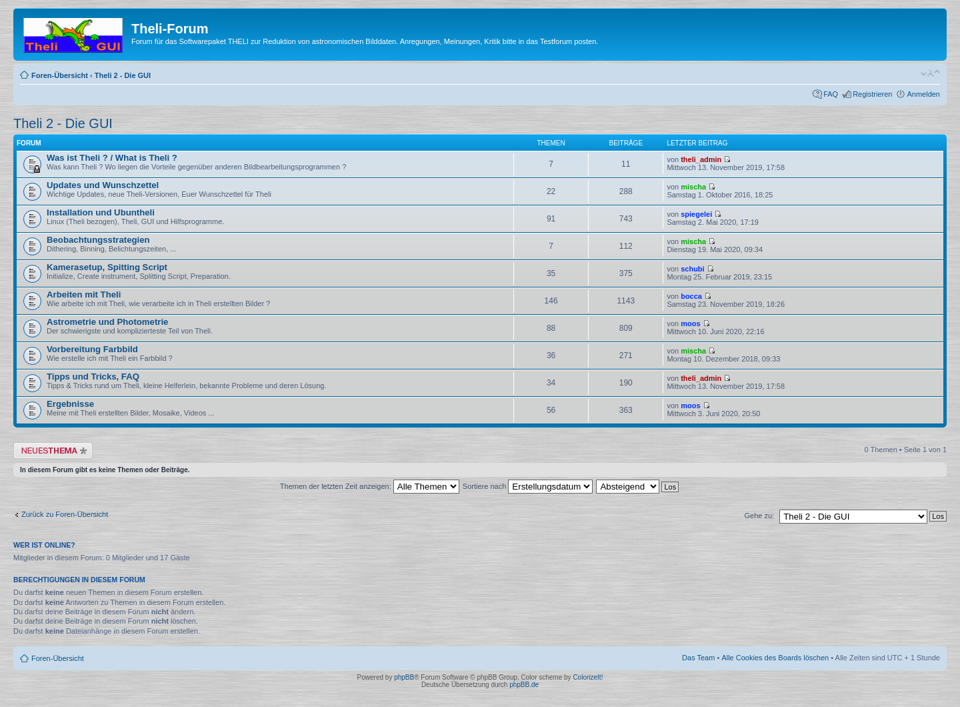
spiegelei (696, 214)
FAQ (830, 94)
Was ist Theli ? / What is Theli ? (112, 158)
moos (690, 323)
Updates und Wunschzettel (103, 185)
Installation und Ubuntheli (101, 212)
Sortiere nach (528, 486)
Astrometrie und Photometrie (107, 322)
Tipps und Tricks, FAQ (93, 377)
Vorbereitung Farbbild (92, 349)
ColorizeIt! (588, 677)
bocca (691, 296)
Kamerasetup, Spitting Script (107, 267)
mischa (693, 187)
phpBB (404, 677)
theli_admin (701, 159)
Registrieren (872, 94)
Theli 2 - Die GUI (123, 75)
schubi (692, 269)
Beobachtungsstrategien (98, 240)
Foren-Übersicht (59, 75)
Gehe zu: (759, 516)
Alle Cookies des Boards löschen (775, 658)
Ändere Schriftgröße (930, 73)
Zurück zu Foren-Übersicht (64, 514)
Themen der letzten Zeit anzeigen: (369, 486)
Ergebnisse (70, 404)
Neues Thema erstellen (53, 450)
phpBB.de (524, 684)
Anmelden (923, 94)
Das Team (698, 658)
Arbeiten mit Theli (84, 294)
